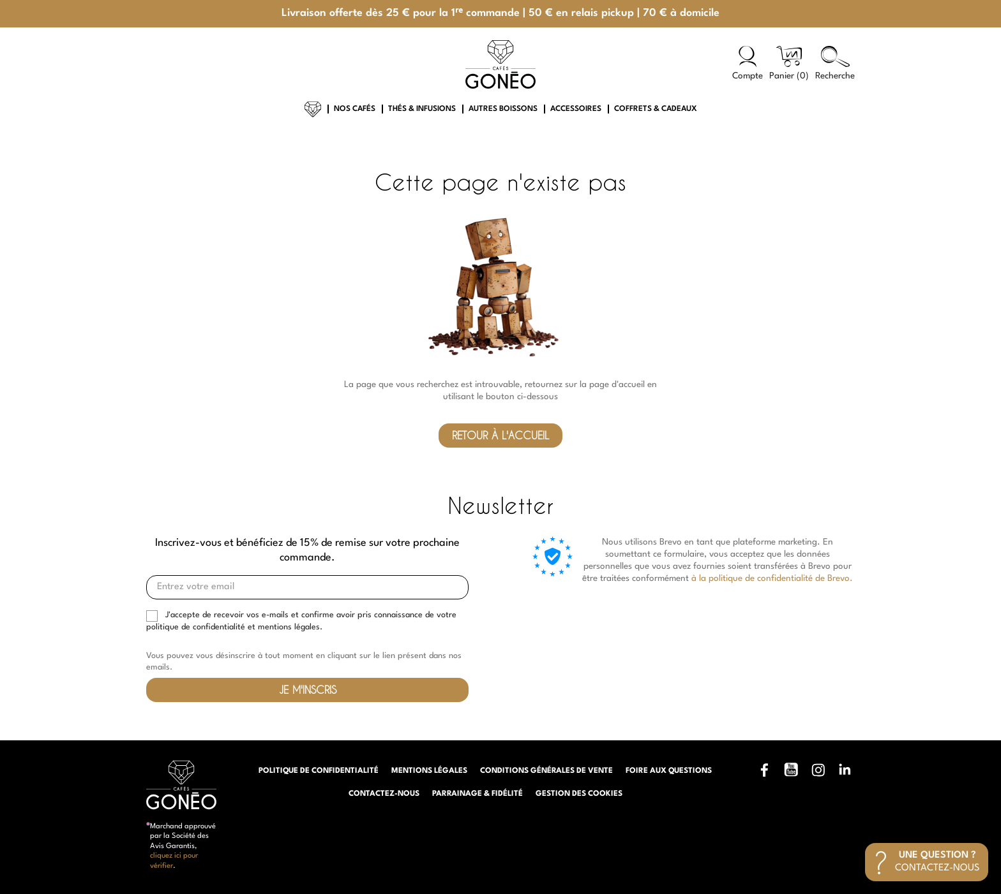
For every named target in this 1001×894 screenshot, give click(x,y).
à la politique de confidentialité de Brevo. (772, 578)
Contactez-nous (384, 794)
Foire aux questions (669, 771)
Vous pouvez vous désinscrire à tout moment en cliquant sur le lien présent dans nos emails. (304, 661)
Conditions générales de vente (546, 771)
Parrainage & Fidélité (477, 794)
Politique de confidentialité (319, 771)
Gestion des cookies (579, 794)
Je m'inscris (307, 690)
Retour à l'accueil (500, 435)
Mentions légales (429, 771)
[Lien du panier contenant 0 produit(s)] (789, 64)
